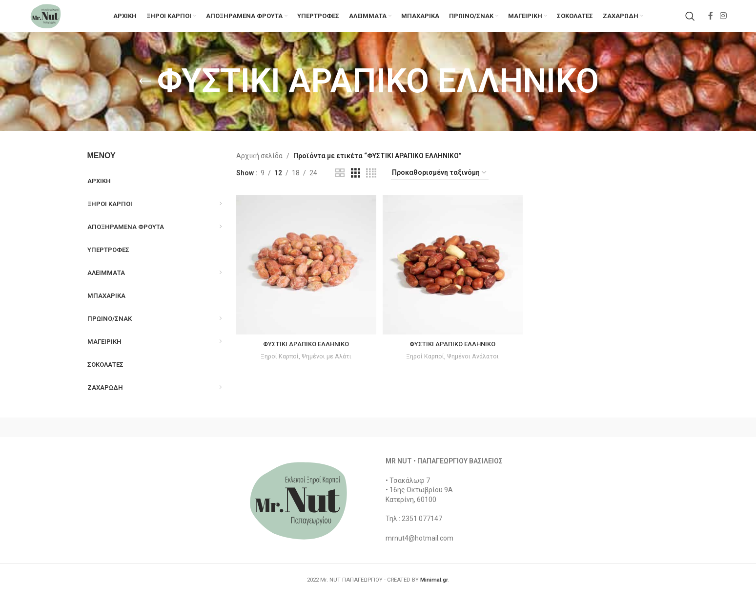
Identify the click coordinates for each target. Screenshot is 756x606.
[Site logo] (54, 21)
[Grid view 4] (371, 185)
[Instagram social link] (723, 21)
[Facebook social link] (710, 21)
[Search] (690, 22)
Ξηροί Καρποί (278, 365)
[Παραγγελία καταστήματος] (440, 185)
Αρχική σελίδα (259, 167)
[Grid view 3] (355, 185)
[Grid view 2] (340, 185)
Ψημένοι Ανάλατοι (474, 365)
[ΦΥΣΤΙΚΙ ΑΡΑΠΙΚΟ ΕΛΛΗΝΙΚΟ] (305, 275)
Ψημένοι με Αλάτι (327, 365)
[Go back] (145, 93)
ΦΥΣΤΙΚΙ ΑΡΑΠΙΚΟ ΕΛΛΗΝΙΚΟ (305, 353)
